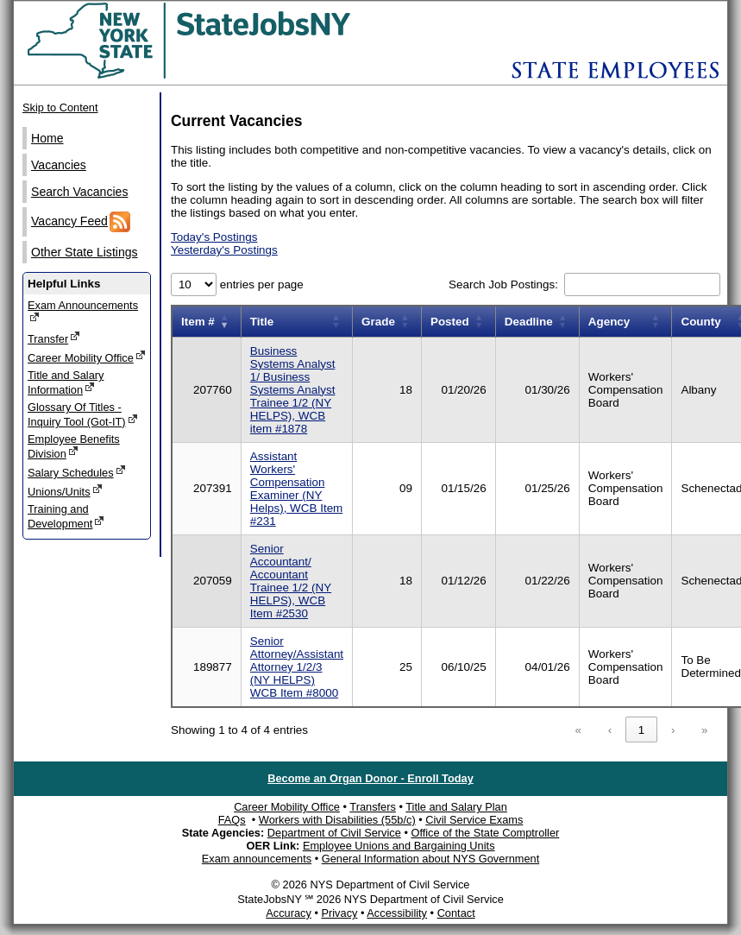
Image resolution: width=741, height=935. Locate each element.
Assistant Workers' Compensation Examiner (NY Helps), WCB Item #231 (296, 489)
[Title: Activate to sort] (296, 322)
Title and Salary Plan (456, 806)
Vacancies (58, 165)
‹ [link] (610, 729)
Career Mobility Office (87, 357)
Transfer (54, 338)
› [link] (673, 729)
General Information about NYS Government (431, 858)
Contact (456, 913)
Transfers (372, 806)
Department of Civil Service (334, 832)
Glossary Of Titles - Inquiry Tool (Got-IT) (83, 414)
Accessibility (397, 913)
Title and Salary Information (66, 382)
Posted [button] (449, 321)
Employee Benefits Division (74, 446)
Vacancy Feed (80, 222)
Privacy (339, 913)
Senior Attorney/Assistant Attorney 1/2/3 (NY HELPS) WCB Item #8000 (296, 667)
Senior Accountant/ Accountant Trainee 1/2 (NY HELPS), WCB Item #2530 (290, 581)
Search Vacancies (79, 192)
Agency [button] (609, 321)
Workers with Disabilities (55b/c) (337, 819)
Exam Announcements (83, 311)
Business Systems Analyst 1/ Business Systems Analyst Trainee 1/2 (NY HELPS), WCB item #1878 (293, 389)
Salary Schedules (77, 471)
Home (47, 138)
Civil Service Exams (474, 819)
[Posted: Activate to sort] (458, 322)
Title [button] (261, 321)
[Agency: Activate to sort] (625, 322)
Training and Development (66, 516)
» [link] (704, 729)
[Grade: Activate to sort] (387, 322)
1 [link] (641, 729)
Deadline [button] (529, 321)
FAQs (232, 819)
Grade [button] (378, 321)
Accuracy (288, 913)
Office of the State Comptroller (485, 832)
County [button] (700, 321)
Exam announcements (256, 858)
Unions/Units (65, 490)
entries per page (260, 284)
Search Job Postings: (505, 284)
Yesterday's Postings (224, 249)
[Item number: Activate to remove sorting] (206, 322)
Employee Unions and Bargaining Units (399, 845)
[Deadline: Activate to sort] (537, 322)
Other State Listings (84, 252)
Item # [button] (198, 321)
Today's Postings (214, 237)
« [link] (578, 729)
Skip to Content (60, 107)
